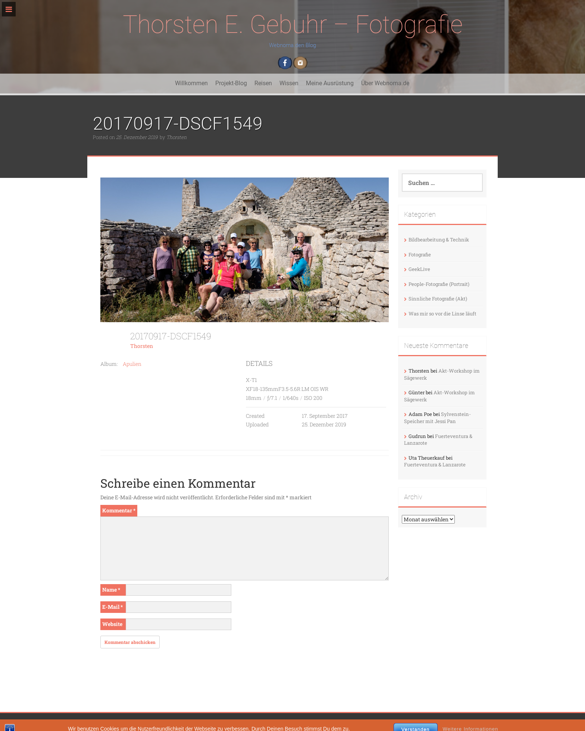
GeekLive (419, 269)
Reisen (263, 83)
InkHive (276, 722)
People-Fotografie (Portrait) (439, 284)
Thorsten (176, 137)
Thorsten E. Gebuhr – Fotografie (293, 24)
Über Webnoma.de (385, 83)
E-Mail (112, 606)
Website (112, 623)
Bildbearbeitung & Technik (439, 239)
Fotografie (420, 254)
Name (111, 589)
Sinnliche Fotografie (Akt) (438, 298)
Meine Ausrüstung (330, 83)
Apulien (132, 363)
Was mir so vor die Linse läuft (442, 313)
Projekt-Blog (231, 83)
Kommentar (118, 510)
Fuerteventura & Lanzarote (435, 464)
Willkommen (191, 83)
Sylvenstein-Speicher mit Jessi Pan (437, 418)
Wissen (288, 83)
